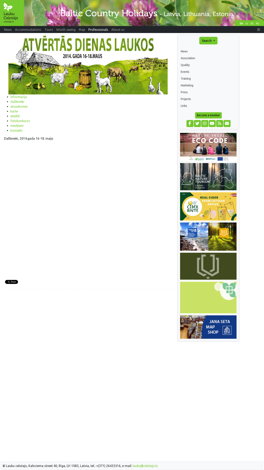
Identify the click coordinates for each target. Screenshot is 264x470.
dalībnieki (17, 101)
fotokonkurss (20, 121)
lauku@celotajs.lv (145, 466)
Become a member (208, 115)
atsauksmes (19, 106)
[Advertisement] (89, 321)
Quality (185, 65)
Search (207, 40)
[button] (259, 29)
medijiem (17, 125)
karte (14, 111)
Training (186, 78)
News (184, 51)
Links (184, 105)
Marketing (187, 85)
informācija (18, 97)
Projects (186, 99)
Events (185, 71)
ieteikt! (15, 116)
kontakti (16, 130)
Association (188, 58)
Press (184, 92)
